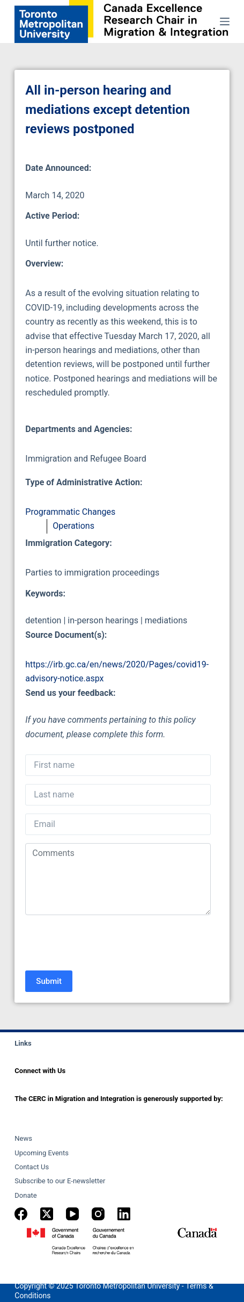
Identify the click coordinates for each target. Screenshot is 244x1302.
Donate (25, 1195)
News (23, 1138)
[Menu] (225, 21)
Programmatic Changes (70, 512)
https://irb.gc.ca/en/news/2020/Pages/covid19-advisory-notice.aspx (117, 671)
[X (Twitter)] (46, 1213)
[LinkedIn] (123, 1213)
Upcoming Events (41, 1153)
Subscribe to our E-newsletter (59, 1181)
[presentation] (106, 944)
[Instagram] (98, 1213)
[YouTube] (72, 1213)
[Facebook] (20, 1213)
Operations (73, 526)
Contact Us (31, 1167)
